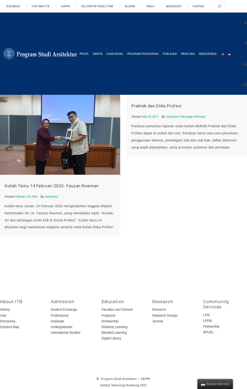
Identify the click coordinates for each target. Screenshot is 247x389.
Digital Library (111, 338)
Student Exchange (64, 309)
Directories (7, 321)
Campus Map (9, 327)
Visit (3, 315)
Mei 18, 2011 (149, 116)
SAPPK (65, 6)
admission (174, 6)
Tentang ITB (40, 6)
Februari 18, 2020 (26, 196)
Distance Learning (115, 327)
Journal (157, 321)
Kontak (198, 6)
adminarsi (51, 196)
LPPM (207, 321)
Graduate (57, 321)
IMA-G (151, 6)
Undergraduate (61, 327)
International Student (65, 332)
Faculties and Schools (117, 309)
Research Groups (164, 315)
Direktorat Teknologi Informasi (185, 116)
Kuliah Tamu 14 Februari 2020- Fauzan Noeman (52, 185)
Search (219, 6)
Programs (109, 315)
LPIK (206, 315)
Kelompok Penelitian (97, 6)
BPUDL (208, 332)
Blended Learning (114, 332)
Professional (59, 315)
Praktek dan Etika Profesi (156, 105)
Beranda (13, 6)
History (5, 309)
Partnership (211, 326)
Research (159, 309)
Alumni (130, 6)
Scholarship (110, 321)
